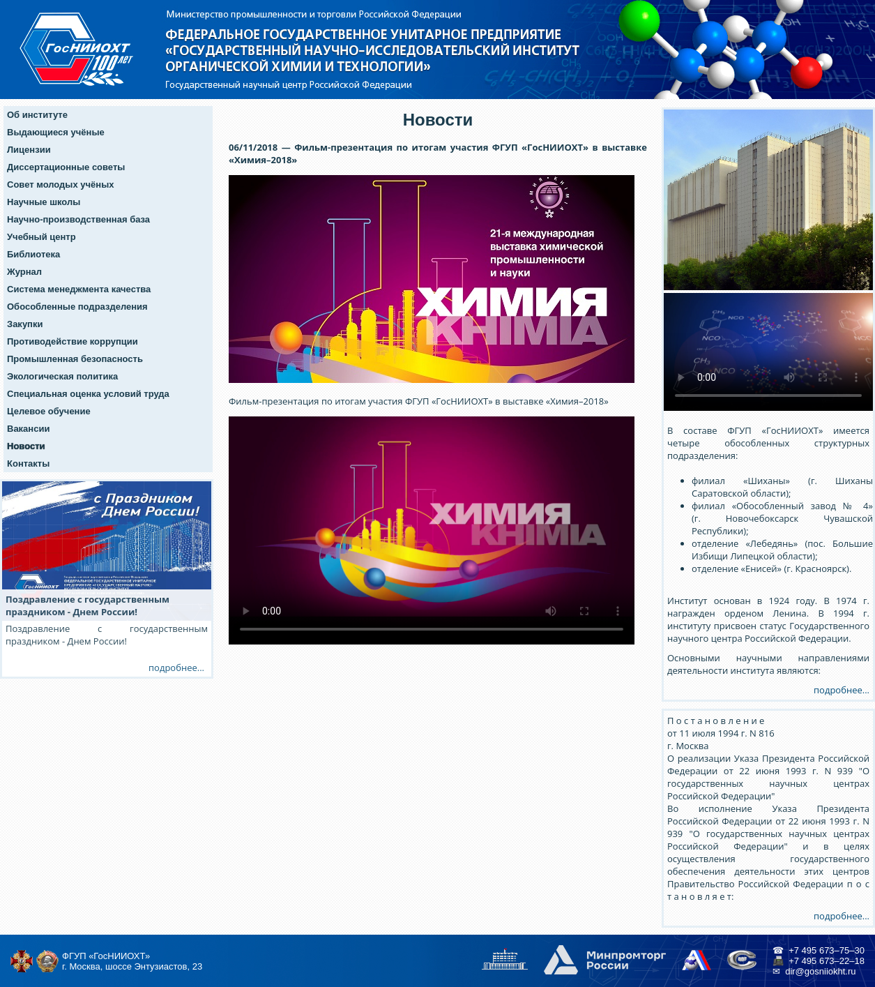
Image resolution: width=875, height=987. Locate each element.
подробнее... (841, 690)
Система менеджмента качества (79, 289)
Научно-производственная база (78, 219)
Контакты (28, 463)
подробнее (173, 667)
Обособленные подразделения (77, 306)
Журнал (24, 271)
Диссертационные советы (66, 167)
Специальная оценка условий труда (88, 394)
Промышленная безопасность (75, 359)
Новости (26, 446)
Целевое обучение (49, 411)
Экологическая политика (62, 376)
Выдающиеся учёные (56, 132)
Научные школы (43, 202)
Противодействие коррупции (72, 341)
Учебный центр (41, 237)
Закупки (25, 324)
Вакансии (28, 428)
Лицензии (29, 149)
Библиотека (33, 254)
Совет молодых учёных (60, 184)
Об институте (37, 115)
